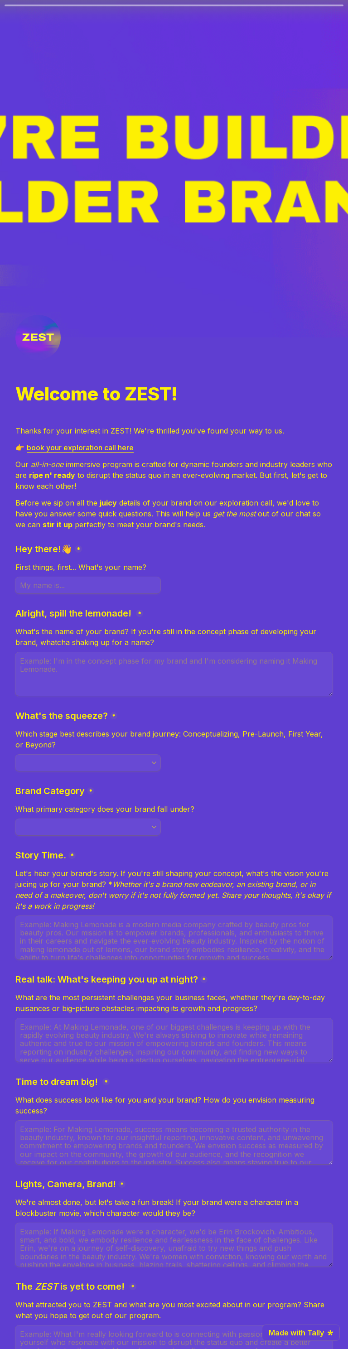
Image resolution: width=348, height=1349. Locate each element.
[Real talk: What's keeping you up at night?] (174, 1040)
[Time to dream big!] (174, 1142)
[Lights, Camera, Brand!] (174, 1245)
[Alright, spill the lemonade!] (174, 674)
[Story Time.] (174, 937)
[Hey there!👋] (87, 585)
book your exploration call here (80, 447)
